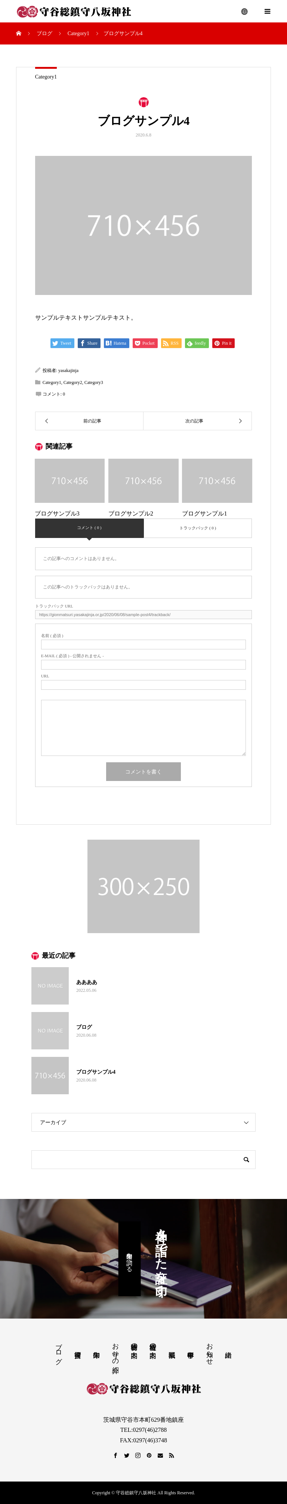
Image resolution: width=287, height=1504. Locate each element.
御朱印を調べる (129, 1259)
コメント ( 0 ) (89, 527)
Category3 (93, 382)
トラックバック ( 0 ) (197, 528)
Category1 (46, 77)
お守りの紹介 (115, 1350)
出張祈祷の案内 (134, 1343)
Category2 (73, 382)
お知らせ (209, 1350)
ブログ (58, 1349)
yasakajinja (68, 370)
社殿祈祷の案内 (153, 1343)
